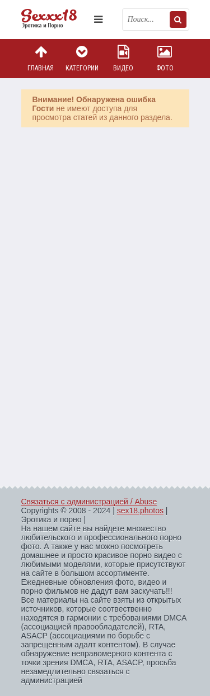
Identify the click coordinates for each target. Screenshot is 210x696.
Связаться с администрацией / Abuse (89, 501)
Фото (164, 58)
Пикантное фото (54, 19)
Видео (123, 58)
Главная (40, 58)
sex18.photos (140, 510)
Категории (81, 58)
